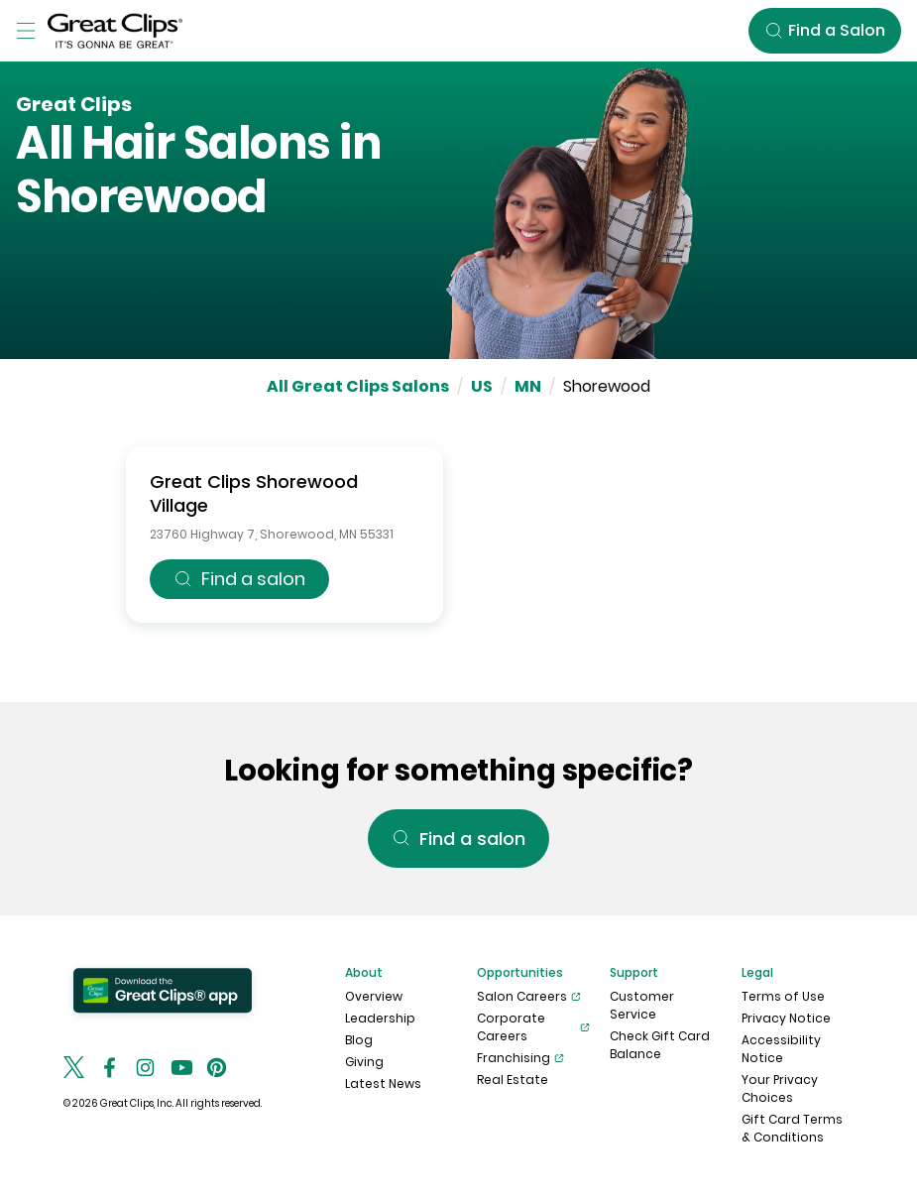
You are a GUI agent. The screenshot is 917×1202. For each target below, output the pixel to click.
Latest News (383, 1083)
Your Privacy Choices (780, 1088)
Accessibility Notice (781, 1048)
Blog (359, 1039)
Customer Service (642, 1005)
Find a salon (239, 578)
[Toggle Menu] (26, 31)
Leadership (380, 1018)
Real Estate (512, 1079)
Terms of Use (783, 996)
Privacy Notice (786, 1018)
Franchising (520, 1058)
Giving (364, 1061)
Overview (373, 996)
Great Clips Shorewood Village (254, 493)
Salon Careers (529, 997)
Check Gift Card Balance (660, 1044)
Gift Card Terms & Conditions (792, 1128)
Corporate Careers (533, 1027)
